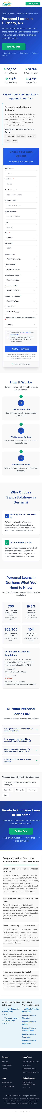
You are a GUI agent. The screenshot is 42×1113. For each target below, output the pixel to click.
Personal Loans (13, 14)
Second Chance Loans (31, 1061)
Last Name (9, 179)
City (7, 222)
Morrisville (21, 136)
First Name (9, 168)
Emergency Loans (29, 1069)
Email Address (11, 190)
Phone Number (11, 200)
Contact (4, 1069)
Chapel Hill (10, 136)
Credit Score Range (12, 275)
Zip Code (9, 243)
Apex (15, 141)
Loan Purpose (10, 264)
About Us (5, 1061)
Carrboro (31, 136)
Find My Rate (33, 4)
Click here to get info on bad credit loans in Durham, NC (20, 783)
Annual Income (11, 285)
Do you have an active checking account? (20, 319)
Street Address (11, 211)
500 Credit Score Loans (31, 1072)
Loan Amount (10, 254)
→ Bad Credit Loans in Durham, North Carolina (10, 1011)
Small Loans (27, 1065)
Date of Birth (10, 306)
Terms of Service (24, 332)
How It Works (6, 1065)
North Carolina (25, 14)
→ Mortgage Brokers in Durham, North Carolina (10, 1020)
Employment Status (13, 296)
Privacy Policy (14, 334)
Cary (7, 141)
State (7, 233)
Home (4, 14)
